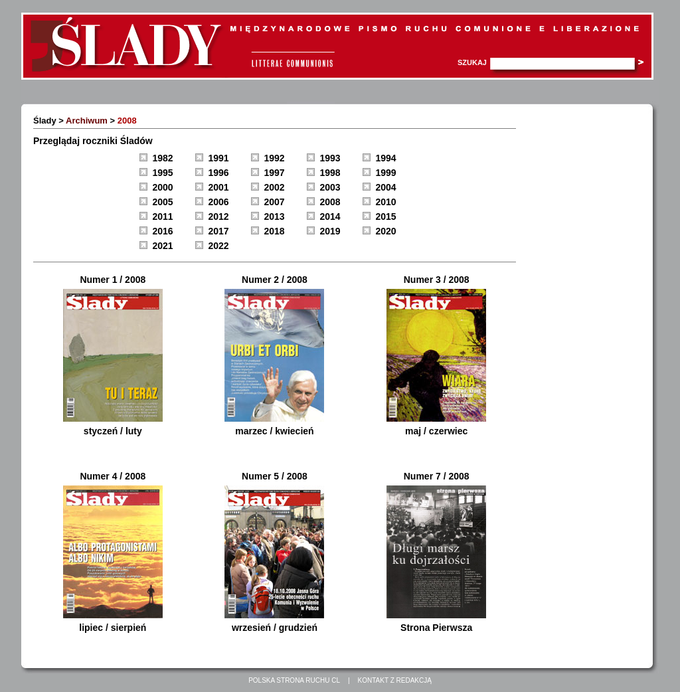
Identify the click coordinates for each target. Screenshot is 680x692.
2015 (386, 216)
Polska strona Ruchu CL (294, 680)
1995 (163, 172)
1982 (163, 158)
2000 (163, 187)
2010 (386, 202)
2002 (274, 187)
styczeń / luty (113, 431)
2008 (330, 202)
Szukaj (472, 62)
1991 (219, 158)
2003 (330, 187)
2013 (274, 216)
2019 (330, 231)
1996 (219, 172)
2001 (219, 187)
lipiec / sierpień (112, 627)
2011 (163, 216)
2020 (386, 231)
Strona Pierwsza (436, 627)
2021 (163, 245)
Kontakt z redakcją (395, 680)
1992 (274, 158)
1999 (386, 172)
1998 (330, 172)
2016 (163, 231)
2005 (163, 202)
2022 (219, 245)
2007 (274, 202)
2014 (330, 216)
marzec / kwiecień (274, 431)
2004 (386, 187)
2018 (274, 231)
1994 (386, 158)
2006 (219, 202)
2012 (219, 216)
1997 (274, 172)
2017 (219, 231)
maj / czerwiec (436, 431)
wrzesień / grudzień (274, 627)
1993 (330, 158)
